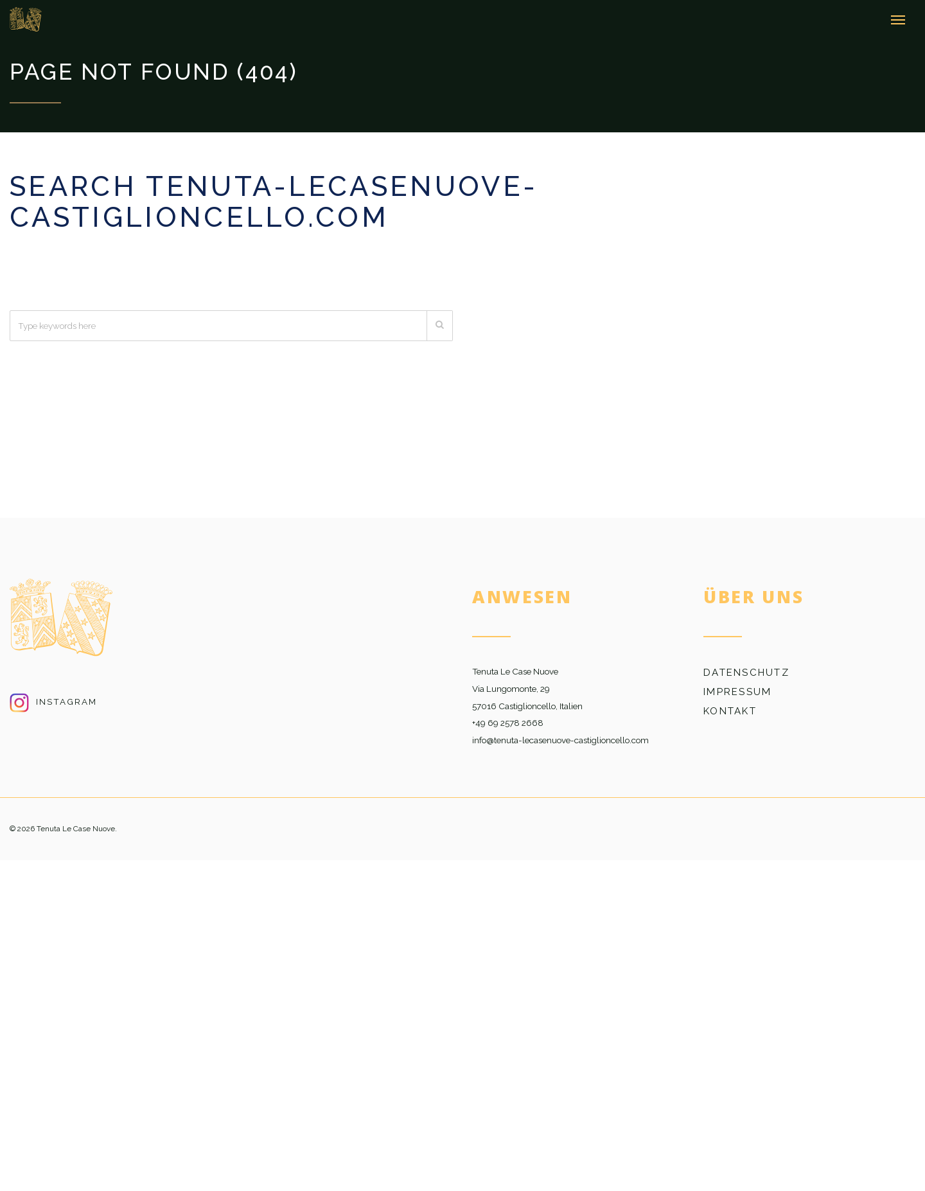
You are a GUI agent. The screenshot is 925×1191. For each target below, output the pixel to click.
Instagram (53, 701)
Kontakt (730, 711)
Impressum (737, 692)
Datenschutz (746, 672)
